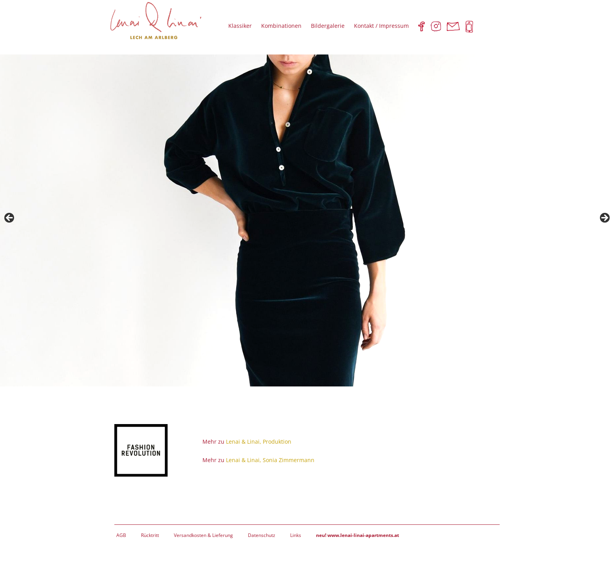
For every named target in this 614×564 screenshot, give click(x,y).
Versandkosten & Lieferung (203, 535)
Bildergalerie (328, 25)
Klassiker (240, 25)
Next (604, 218)
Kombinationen (281, 25)
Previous (10, 218)
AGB (121, 535)
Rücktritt (150, 535)
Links (295, 535)
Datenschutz (261, 535)
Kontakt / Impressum (381, 25)
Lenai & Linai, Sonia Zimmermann (270, 460)
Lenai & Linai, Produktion (258, 441)
